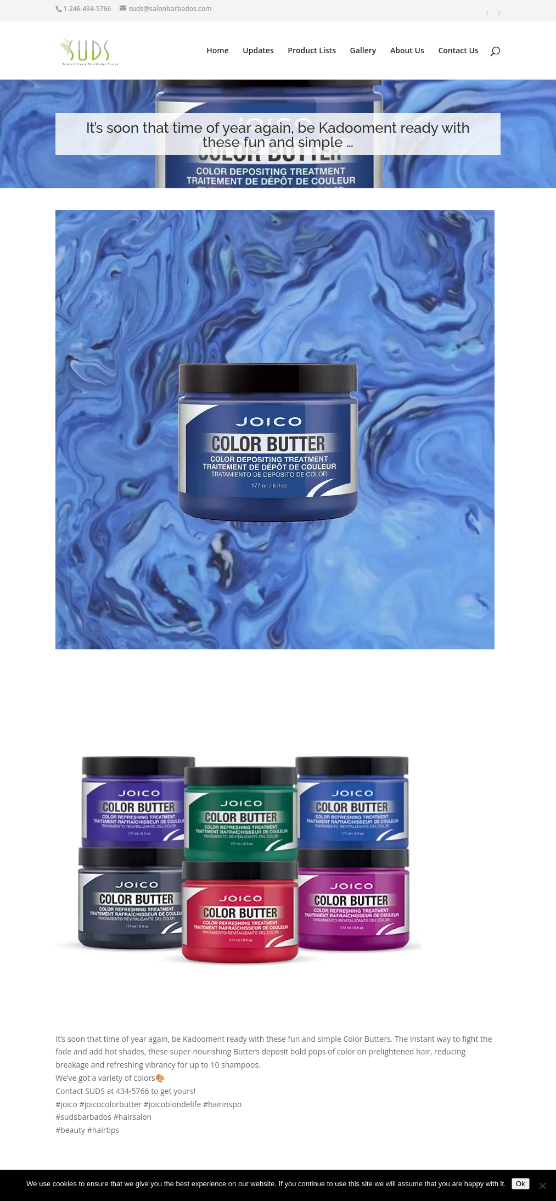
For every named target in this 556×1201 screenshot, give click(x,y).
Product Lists (312, 51)
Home (217, 51)
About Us (407, 51)
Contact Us (458, 51)
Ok (520, 1184)
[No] (542, 1185)
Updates (258, 51)
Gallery (363, 51)
